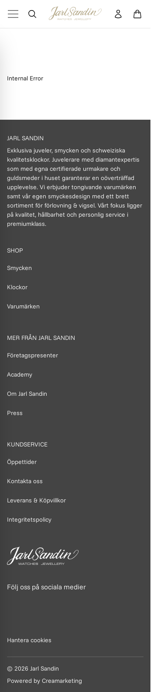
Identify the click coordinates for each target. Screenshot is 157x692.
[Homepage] (75, 14)
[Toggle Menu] (13, 14)
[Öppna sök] (32, 14)
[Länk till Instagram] (33, 603)
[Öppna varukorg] (137, 14)
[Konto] (118, 14)
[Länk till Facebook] (14, 603)
